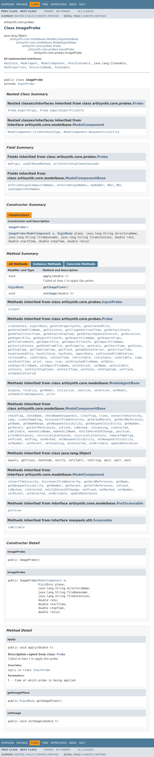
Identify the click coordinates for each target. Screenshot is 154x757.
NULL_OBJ (114, 185)
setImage (50, 293)
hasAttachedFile (20, 353)
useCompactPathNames (24, 189)
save (48, 361)
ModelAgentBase (124, 383)
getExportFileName (79, 338)
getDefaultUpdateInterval (97, 334)
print (37, 361)
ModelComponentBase (85, 178)
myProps (14, 163)
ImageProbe (16, 227)
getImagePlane (54, 287)
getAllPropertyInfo (65, 326)
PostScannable (79, 63)
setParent (34, 443)
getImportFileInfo (76, 341)
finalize (29, 390)
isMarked (80, 427)
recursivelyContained (53, 435)
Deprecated (59, 4)
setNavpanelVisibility (76, 439)
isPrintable (81, 357)
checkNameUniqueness (61, 415)
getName (14, 423)
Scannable (62, 67)
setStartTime (67, 369)
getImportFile (47, 341)
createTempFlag (30, 419)
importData (83, 353)
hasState (65, 353)
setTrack (126, 369)
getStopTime (17, 349)
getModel (46, 390)
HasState (10, 63)
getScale (94, 345)
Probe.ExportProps (22, 110)
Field (29, 16)
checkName (34, 415)
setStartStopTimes (39, 369)
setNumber (15, 443)
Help (82, 4)
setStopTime (106, 369)
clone (103, 415)
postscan (122, 431)
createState (17, 326)
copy (11, 419)
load (138, 357)
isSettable (122, 357)
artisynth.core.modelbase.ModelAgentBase (46, 42)
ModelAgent (29, 63)
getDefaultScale (116, 329)
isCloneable (17, 357)
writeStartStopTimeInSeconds (76, 163)
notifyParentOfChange (96, 431)
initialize (65, 390)
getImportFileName (108, 341)
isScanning (99, 427)
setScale (14, 369)
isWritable (16, 431)
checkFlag (15, 415)
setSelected (76, 443)
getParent (15, 427)
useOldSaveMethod (36, 163)
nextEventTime (19, 361)
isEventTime (59, 357)
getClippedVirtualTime (83, 329)
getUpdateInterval (89, 349)
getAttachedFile (96, 326)
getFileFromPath (20, 341)
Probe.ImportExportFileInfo (62, 110)
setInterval (81, 365)
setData (107, 361)
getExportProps (109, 338)
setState (87, 369)
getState (134, 345)
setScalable (118, 365)
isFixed (64, 427)
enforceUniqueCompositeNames (31, 185)
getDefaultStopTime (58, 334)
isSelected (119, 427)
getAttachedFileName (24, 329)
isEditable (38, 357)
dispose (14, 390)
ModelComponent (53, 63)
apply (47, 276)
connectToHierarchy (126, 415)
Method (53, 16)
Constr (41, 16)
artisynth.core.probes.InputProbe (51, 49)
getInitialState (20, 345)
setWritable (98, 443)
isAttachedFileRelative (114, 353)
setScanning (54, 443)
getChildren (52, 329)
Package (21, 4)
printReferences (20, 435)
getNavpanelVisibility (64, 423)
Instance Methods (47, 264)
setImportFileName (54, 365)
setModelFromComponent (25, 394)
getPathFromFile (49, 345)
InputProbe (25, 83)
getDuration (130, 334)
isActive (84, 390)
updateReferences (124, 443)
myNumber (97, 185)
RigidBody (65, 233)
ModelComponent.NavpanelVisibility (91, 132)
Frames (49, 11)
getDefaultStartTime (24, 334)
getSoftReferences (40, 427)
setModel (119, 390)
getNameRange (33, 423)
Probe (138, 103)
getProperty (74, 345)
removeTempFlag (121, 435)
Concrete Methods (81, 264)
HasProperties (15, 67)
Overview (7, 4)
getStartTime (114, 345)
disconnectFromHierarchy (64, 419)
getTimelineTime (42, 349)
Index (73, 4)
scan (58, 361)
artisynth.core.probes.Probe (41, 46)
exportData (38, 326)
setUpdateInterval (22, 373)
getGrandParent (99, 419)
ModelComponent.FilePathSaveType (34, 132)
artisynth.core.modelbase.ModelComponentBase (44, 39)
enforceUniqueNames (72, 185)
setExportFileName (22, 365)
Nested (19, 16)
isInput (14, 309)
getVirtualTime (119, 349)
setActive (101, 390)
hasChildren (45, 353)
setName (100, 365)
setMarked (47, 439)
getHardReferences (128, 419)
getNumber (132, 423)
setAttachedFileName (81, 361)
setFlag (30, 439)
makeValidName (39, 431)
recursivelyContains (90, 435)
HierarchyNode (40, 67)
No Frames (63, 11)
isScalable (102, 357)
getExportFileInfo (47, 338)
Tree (45, 4)
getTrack (65, 349)
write (51, 394)
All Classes (86, 11)
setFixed (14, 439)
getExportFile (19, 338)
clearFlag (88, 415)
